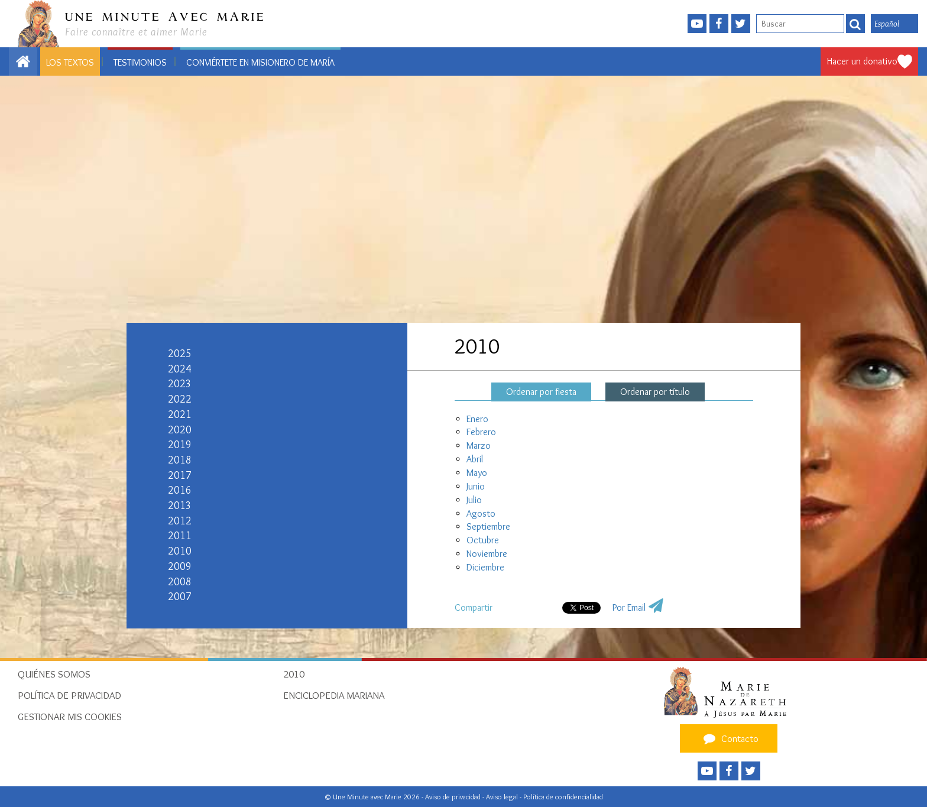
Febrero (481, 431)
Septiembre (488, 526)
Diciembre (485, 567)
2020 (180, 429)
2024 (180, 368)
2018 (180, 459)
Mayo (476, 472)
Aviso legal (503, 796)
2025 (180, 353)
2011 (180, 535)
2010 (180, 551)
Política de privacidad (69, 695)
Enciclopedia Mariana (333, 695)
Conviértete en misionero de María (260, 62)
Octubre (482, 540)
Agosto (480, 513)
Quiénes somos (54, 674)
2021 (180, 414)
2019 (180, 444)
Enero (477, 418)
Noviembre (486, 553)
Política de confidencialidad (563, 796)
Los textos (70, 62)
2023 (180, 383)
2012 (180, 520)
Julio (474, 499)
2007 (180, 596)
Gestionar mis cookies (70, 716)
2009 (180, 566)
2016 (180, 490)
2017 (180, 475)
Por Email (629, 607)
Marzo (478, 445)
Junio (475, 486)
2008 (180, 581)
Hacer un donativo (862, 61)
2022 (180, 399)
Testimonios (140, 62)
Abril (474, 459)
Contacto (729, 738)
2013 (180, 505)
